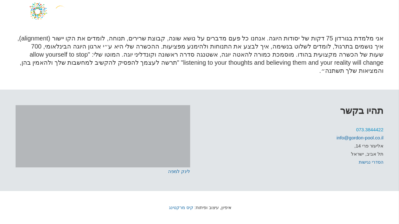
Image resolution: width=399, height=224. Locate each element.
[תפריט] (379, 11)
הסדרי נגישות (371, 162)
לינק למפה (179, 171)
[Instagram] (351, 10)
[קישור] (68, 11)
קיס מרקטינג (180, 207)
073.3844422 (369, 129)
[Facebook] (364, 10)
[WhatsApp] (339, 10)
